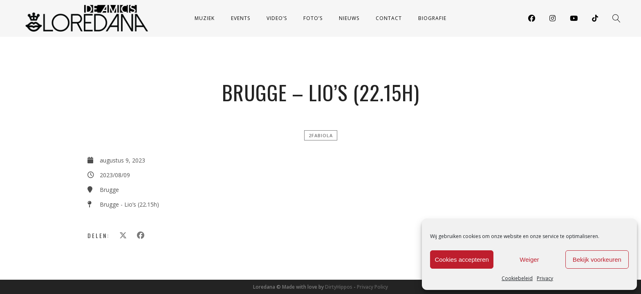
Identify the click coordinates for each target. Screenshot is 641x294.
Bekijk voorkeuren (597, 259)
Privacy (545, 278)
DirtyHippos (338, 286)
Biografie (432, 18)
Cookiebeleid (517, 278)
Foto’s (313, 18)
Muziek (205, 18)
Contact (389, 18)
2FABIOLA (321, 135)
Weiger (529, 259)
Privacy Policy (372, 286)
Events (240, 18)
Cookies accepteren (462, 259)
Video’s (277, 18)
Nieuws (349, 18)
